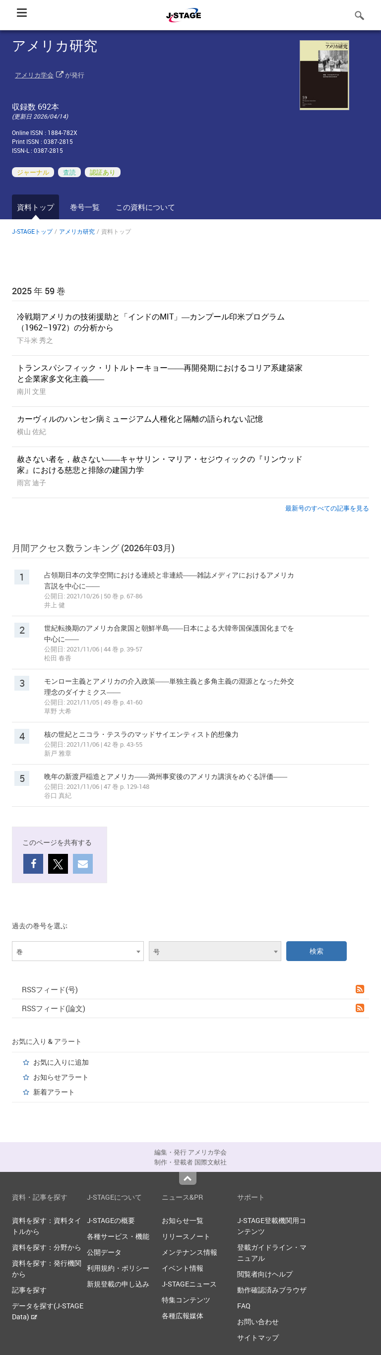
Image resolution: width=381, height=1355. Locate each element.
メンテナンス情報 (189, 1252)
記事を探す (29, 1289)
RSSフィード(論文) (193, 1008)
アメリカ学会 (34, 74)
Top (187, 1178)
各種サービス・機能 (118, 1236)
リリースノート (186, 1236)
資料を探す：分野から (46, 1247)
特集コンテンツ (186, 1299)
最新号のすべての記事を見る (327, 508)
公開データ (104, 1252)
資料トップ (35, 207)
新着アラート (54, 1092)
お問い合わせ (258, 1321)
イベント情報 (182, 1268)
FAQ (244, 1305)
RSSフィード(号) (193, 989)
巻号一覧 (85, 207)
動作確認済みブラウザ (272, 1289)
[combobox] (78, 951)
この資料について (145, 207)
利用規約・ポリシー (118, 1268)
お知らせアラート (61, 1077)
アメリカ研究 (77, 231)
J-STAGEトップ (32, 231)
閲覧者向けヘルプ (265, 1274)
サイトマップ (258, 1337)
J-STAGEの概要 (111, 1220)
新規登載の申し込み (118, 1284)
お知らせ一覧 (182, 1220)
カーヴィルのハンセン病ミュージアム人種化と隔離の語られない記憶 (140, 418)
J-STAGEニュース (189, 1284)
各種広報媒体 (182, 1315)
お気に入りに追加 (61, 1062)
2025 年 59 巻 (38, 291)
